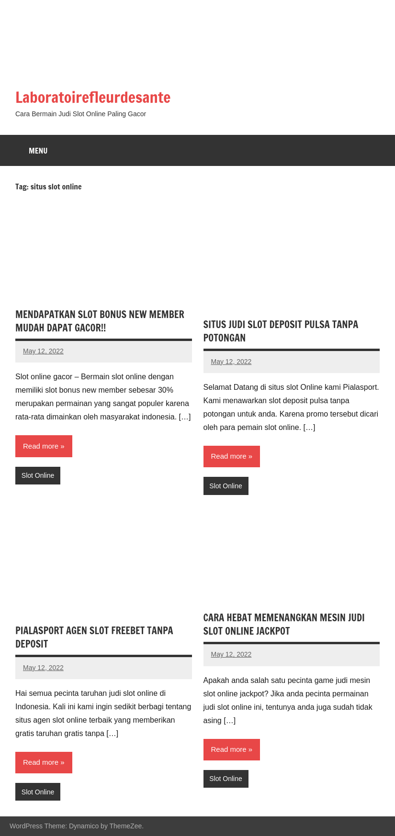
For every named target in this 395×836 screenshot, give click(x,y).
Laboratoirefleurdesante (92, 97)
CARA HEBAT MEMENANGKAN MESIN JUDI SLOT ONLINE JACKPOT (284, 624)
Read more (40, 446)
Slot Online (38, 475)
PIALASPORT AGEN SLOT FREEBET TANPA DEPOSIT (94, 637)
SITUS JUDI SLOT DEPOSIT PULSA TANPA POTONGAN (281, 331)
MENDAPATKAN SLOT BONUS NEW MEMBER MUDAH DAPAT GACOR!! (99, 321)
